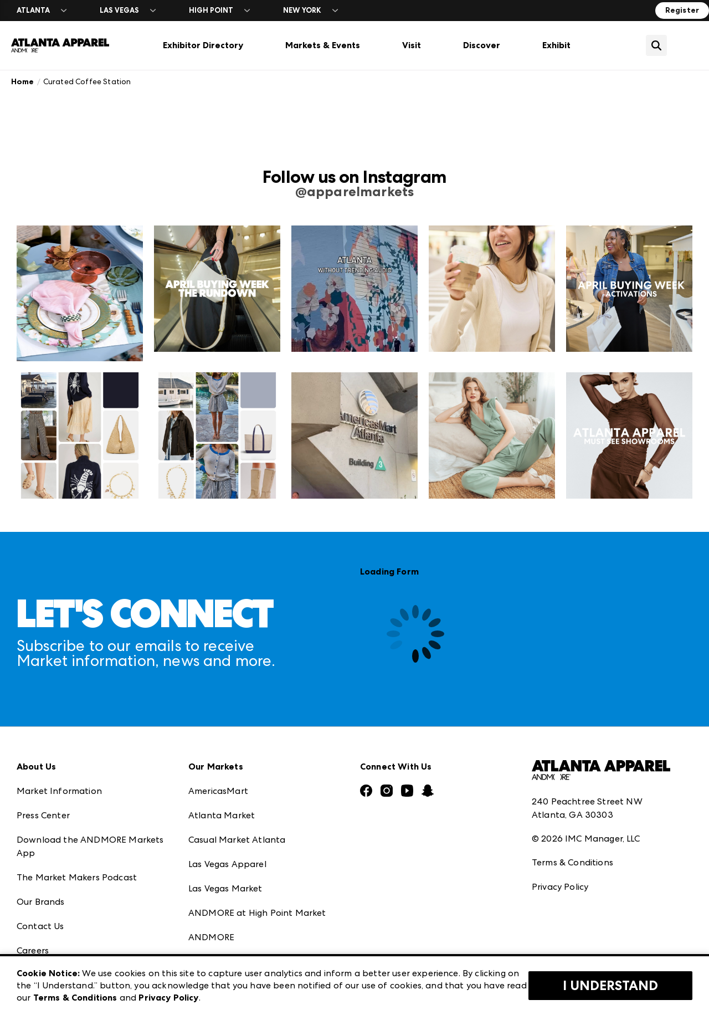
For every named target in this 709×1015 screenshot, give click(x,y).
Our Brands (41, 901)
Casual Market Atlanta (236, 839)
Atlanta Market (221, 815)
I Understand (610, 985)
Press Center (43, 815)
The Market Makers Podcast (77, 877)
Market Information (59, 791)
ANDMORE (211, 937)
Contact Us (40, 926)
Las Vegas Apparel (227, 864)
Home (22, 81)
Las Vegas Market (225, 888)
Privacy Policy (560, 886)
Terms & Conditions (572, 862)
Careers (33, 950)
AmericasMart (218, 791)
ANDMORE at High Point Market (257, 913)
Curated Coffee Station (87, 81)
